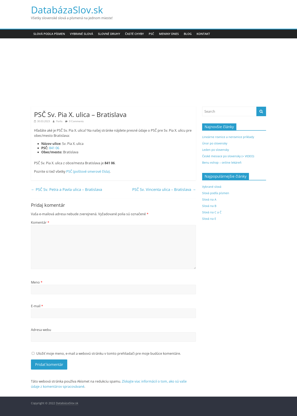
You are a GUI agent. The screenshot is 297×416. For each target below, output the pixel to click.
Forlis (59, 121)
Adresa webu (41, 329)
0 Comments (74, 121)
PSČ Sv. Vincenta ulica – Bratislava (164, 189)
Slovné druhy (109, 34)
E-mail (37, 306)
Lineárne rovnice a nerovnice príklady (228, 137)
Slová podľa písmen (49, 34)
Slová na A (209, 199)
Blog (188, 34)
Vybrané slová (81, 34)
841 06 (54, 148)
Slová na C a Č (212, 212)
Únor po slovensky (214, 143)
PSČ (151, 34)
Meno (36, 282)
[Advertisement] (148, 69)
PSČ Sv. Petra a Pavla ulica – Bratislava (66, 189)
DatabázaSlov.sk (67, 9)
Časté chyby (134, 34)
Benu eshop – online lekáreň (222, 162)
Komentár (40, 222)
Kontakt (203, 34)
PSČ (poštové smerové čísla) (88, 171)
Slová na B (209, 206)
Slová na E (209, 219)
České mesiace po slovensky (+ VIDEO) (228, 156)
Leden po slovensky (215, 150)
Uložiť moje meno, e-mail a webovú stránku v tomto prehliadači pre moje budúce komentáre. (108, 353)
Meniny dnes (169, 34)
